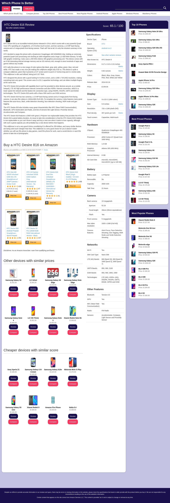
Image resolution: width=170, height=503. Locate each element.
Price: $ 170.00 (144, 184)
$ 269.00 (13, 320)
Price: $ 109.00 (146, 151)
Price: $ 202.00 (146, 192)
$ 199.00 (13, 371)
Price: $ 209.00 (144, 286)
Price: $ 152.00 (145, 143)
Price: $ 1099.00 (148, 98)
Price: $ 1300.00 (150, 33)
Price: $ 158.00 (146, 135)
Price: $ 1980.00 (147, 57)
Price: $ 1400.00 (150, 49)
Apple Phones (117, 14)
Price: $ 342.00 (148, 159)
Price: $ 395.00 (146, 229)
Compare (13, 295)
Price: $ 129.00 (144, 127)
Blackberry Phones (150, 14)
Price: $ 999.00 (146, 81)
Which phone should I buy (13, 14)
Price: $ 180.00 (144, 270)
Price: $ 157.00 (144, 176)
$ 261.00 (33, 319)
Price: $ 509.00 (148, 254)
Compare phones (32, 14)
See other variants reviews (15, 28)
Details (46, 150)
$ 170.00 (72, 371)
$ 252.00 (13, 281)
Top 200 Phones (49, 14)
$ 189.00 (33, 408)
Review (13, 289)
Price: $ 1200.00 (148, 89)
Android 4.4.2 (106, 48)
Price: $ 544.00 (144, 246)
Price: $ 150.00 (144, 278)
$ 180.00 (13, 409)
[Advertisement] (43, 454)
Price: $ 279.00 (148, 167)
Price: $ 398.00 (145, 237)
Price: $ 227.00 (146, 221)
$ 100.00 (33, 372)
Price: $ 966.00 (148, 41)
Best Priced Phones (66, 14)
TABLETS (28, 9)
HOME (6, 9)
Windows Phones (132, 14)
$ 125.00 (53, 371)
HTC (103, 44)
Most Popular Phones (85, 14)
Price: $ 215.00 (144, 200)
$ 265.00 (53, 320)
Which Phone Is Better (17, 3)
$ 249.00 (53, 282)
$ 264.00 (33, 281)
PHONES (16, 9)
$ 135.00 (53, 408)
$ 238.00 (72, 408)
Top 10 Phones (139, 25)
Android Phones (102, 14)
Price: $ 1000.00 (146, 106)
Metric (120, 66)
